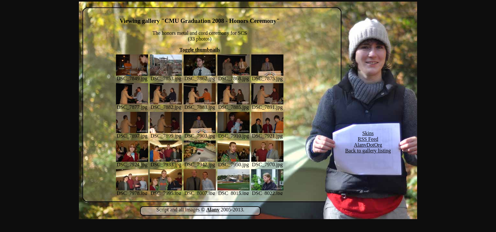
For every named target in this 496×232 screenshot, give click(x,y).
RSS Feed (368, 139)
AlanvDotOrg (368, 145)
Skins (368, 133)
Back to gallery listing (368, 150)
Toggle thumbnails (199, 50)
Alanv (212, 209)
